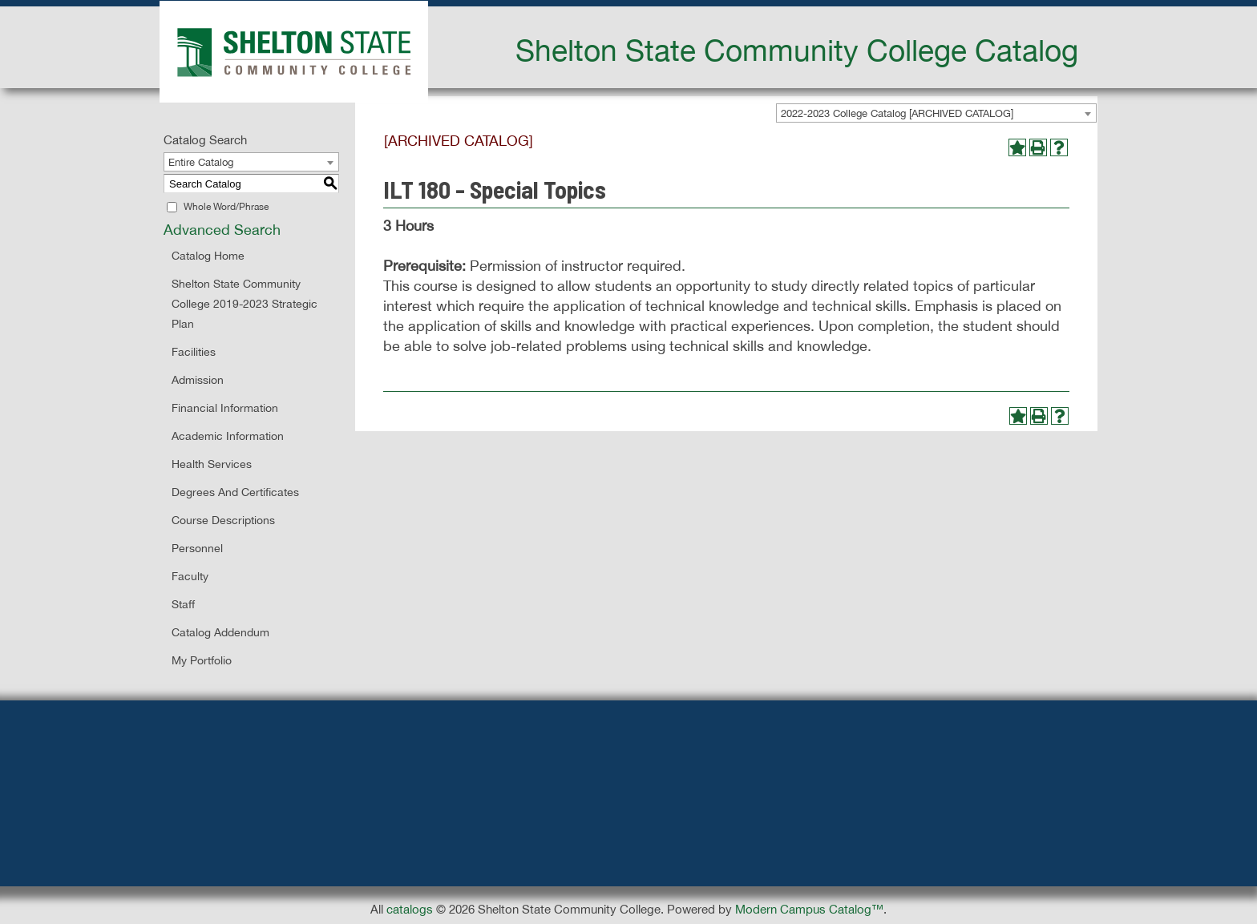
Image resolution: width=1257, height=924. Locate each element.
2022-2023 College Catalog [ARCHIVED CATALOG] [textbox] (897, 113)
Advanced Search (222, 229)
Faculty (190, 576)
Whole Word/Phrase (226, 206)
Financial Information (225, 407)
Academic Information (228, 436)
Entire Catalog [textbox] (200, 162)
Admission (198, 379)
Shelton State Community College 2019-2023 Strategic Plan (244, 303)
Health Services (212, 464)
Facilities (194, 351)
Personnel (197, 548)
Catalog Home (208, 255)
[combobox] (936, 113)
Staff (183, 604)
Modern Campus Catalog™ (809, 909)
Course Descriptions (223, 520)
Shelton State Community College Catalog (796, 49)
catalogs (409, 909)
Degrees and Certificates (235, 492)
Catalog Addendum (220, 632)
